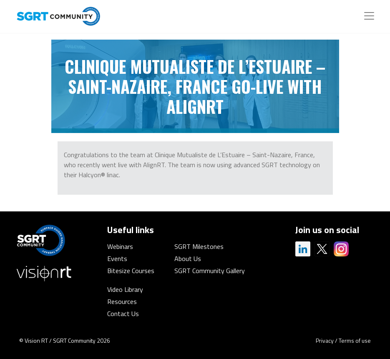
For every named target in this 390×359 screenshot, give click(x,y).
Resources (122, 301)
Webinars (120, 246)
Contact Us (123, 314)
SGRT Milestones (199, 246)
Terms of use (355, 340)
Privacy (325, 340)
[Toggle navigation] (369, 16)
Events (117, 259)
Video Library (125, 289)
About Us (187, 259)
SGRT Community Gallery (209, 271)
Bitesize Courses (130, 271)
